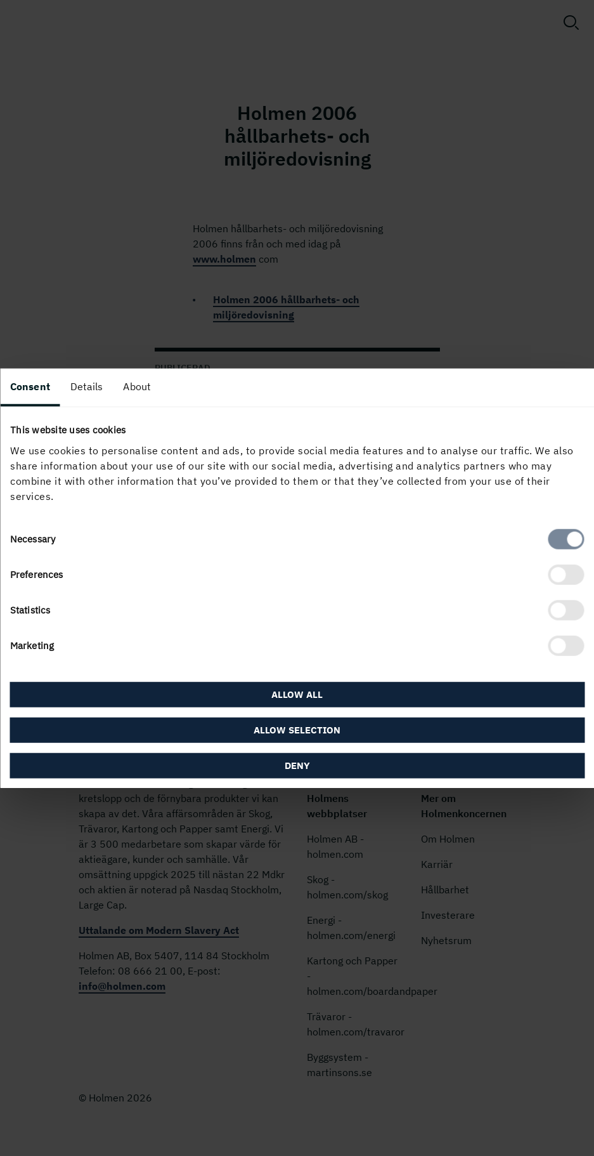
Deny (297, 765)
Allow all (297, 694)
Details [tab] (86, 386)
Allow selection (297, 729)
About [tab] (137, 386)
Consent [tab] (30, 386)
